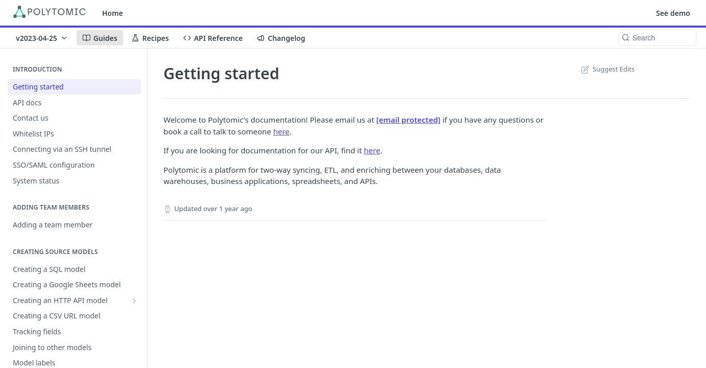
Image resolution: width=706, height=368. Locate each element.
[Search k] (657, 37)
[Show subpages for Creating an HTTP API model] (134, 300)
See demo (673, 13)
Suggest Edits (606, 69)
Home (112, 13)
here (281, 131)
